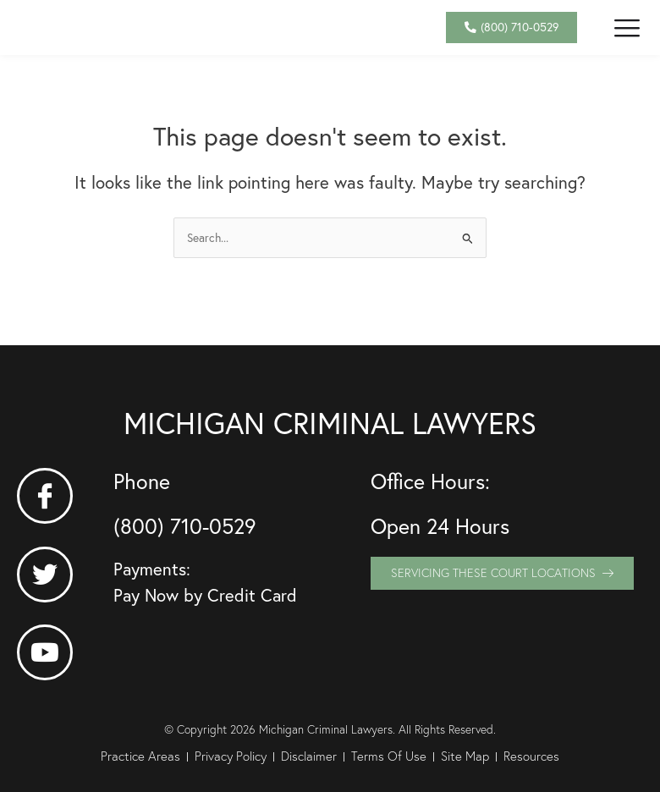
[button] (627, 38)
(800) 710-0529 (184, 526)
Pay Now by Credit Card (205, 595)
